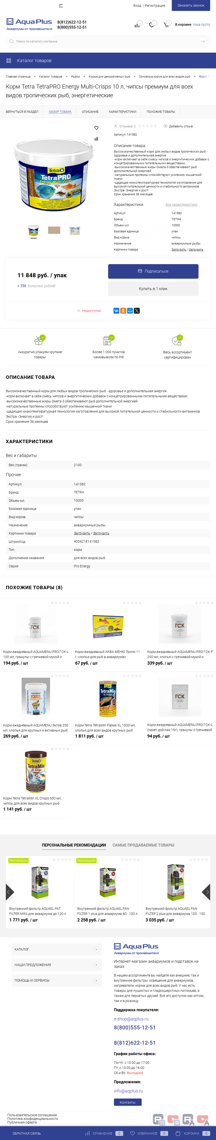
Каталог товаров (29, 60)
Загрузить (179, 249)
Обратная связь (23, 1133)
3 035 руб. (160, 920)
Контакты (128, 1103)
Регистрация (155, 6)
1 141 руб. (36, 812)
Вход (137, 6)
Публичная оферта (22, 1122)
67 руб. (107, 666)
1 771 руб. (23, 920)
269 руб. (36, 739)
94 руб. (180, 739)
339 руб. (180, 666)
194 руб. (36, 666)
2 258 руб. (91, 920)
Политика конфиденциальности (32, 1119)
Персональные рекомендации (74, 845)
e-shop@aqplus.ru (131, 1019)
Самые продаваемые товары (143, 845)
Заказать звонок (191, 5)
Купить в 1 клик (153, 288)
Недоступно (89, 311)
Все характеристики (181, 204)
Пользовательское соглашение (32, 1115)
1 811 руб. (107, 739)
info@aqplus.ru (128, 1091)
